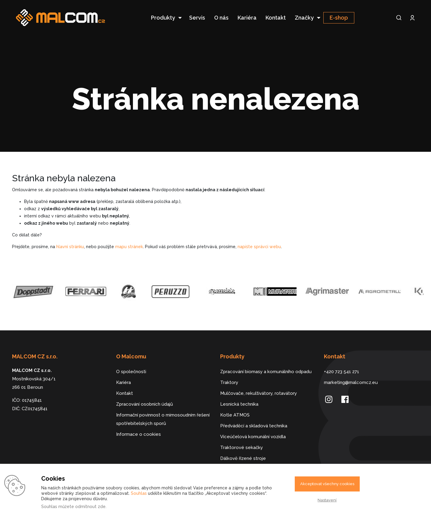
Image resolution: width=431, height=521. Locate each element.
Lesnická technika (239, 404)
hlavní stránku (70, 246)
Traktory (229, 382)
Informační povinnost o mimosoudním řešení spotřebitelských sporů (163, 419)
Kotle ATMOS (235, 415)
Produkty (163, 17)
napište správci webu (259, 246)
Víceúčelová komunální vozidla (253, 436)
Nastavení (327, 500)
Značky (304, 17)
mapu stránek (129, 246)
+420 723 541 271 (341, 371)
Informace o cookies (138, 434)
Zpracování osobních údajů (144, 404)
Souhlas (139, 493)
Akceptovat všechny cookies (327, 484)
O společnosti (131, 371)
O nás (221, 17)
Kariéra (247, 17)
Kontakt (276, 17)
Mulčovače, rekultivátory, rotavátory (258, 393)
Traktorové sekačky (241, 447)
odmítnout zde (90, 506)
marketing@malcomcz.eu (351, 382)
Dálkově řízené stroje (243, 458)
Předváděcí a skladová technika (253, 426)
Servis (197, 17)
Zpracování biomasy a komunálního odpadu (266, 371)
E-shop (339, 17)
